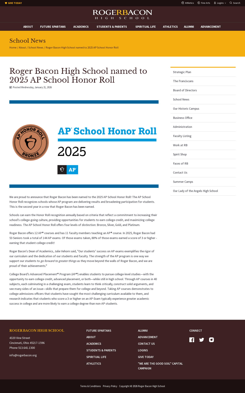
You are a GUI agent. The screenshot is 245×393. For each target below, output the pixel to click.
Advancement (211, 27)
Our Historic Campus (186, 108)
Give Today (146, 357)
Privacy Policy (110, 386)
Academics (81, 27)
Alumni (189, 27)
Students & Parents (112, 27)
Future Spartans (53, 27)
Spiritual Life (145, 27)
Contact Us (180, 172)
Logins (143, 350)
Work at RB (180, 145)
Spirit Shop (180, 154)
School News (35, 47)
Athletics (170, 27)
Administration (182, 127)
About (28, 27)
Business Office (182, 118)
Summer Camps (183, 182)
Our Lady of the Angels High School (195, 191)
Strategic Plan (182, 72)
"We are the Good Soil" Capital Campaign (160, 366)
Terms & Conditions (90, 386)
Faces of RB (180, 163)
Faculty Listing (182, 136)
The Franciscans (183, 81)
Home (13, 47)
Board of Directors (185, 90)
